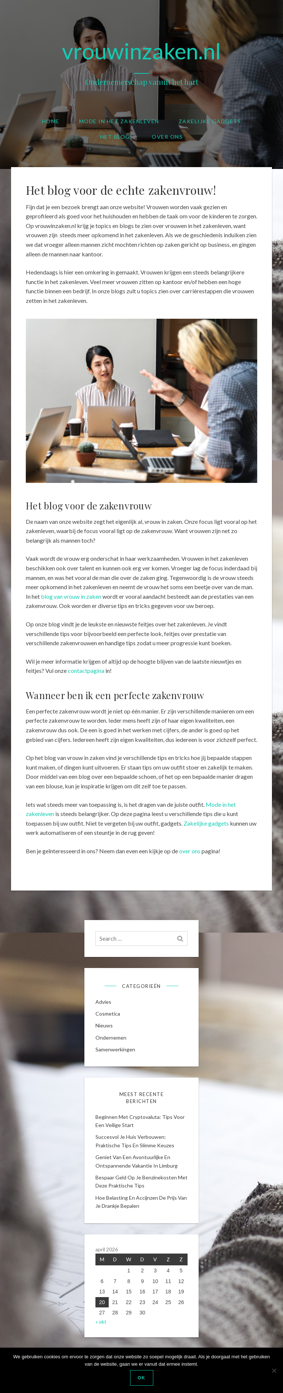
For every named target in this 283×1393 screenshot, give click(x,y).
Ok (142, 1377)
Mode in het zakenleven (119, 121)
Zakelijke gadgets (210, 121)
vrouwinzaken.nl (141, 51)
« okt (100, 1321)
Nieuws (104, 1025)
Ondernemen (110, 1037)
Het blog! (116, 137)
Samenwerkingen (115, 1049)
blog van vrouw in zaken (71, 596)
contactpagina (86, 670)
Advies (103, 1002)
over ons (189, 850)
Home (51, 121)
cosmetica (107, 1013)
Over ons (167, 137)
